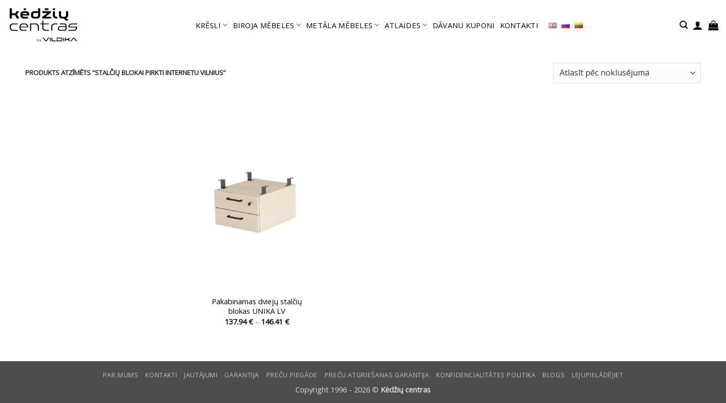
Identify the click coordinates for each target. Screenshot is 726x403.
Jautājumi (201, 375)
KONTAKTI (519, 25)
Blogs (553, 375)
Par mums (121, 375)
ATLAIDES (406, 25)
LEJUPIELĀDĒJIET (597, 375)
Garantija (241, 375)
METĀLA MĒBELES (343, 25)
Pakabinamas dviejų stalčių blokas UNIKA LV (257, 306)
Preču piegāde (292, 375)
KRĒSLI (211, 25)
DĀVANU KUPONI (464, 25)
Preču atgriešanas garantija (377, 375)
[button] (684, 25)
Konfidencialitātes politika (485, 375)
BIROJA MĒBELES (267, 25)
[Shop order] (627, 73)
